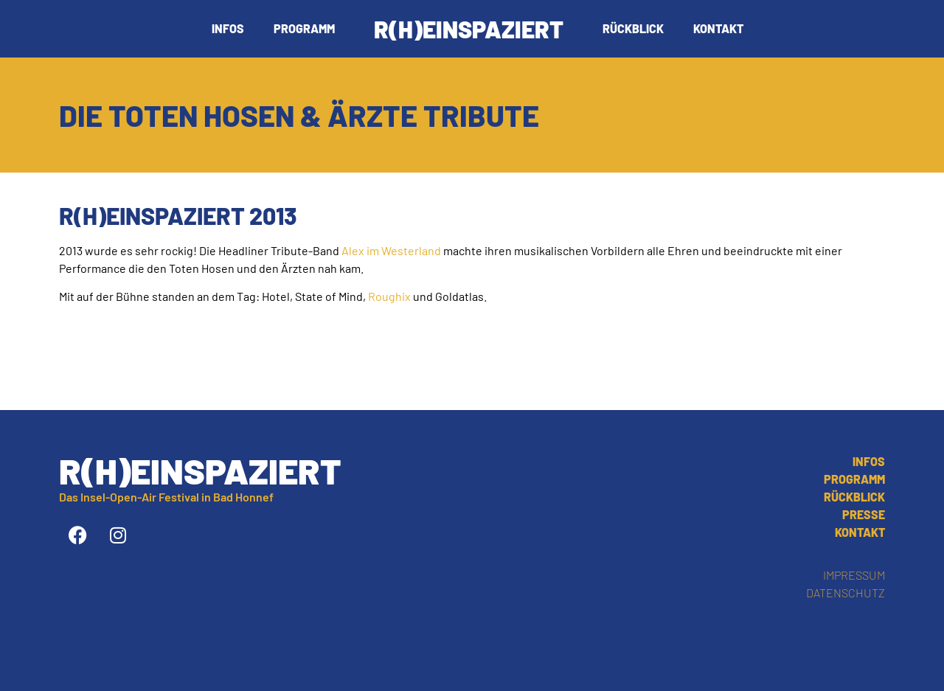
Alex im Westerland (391, 250)
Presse (863, 514)
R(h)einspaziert (468, 29)
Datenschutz (845, 593)
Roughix (389, 296)
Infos (228, 28)
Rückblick (633, 28)
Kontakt (718, 28)
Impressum (854, 575)
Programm (304, 28)
